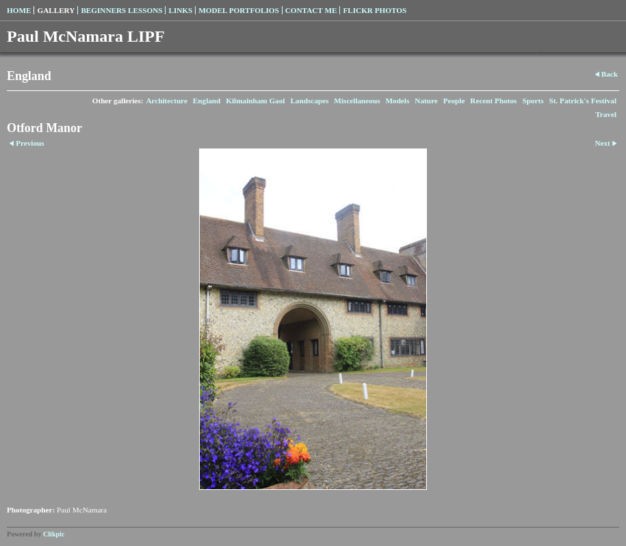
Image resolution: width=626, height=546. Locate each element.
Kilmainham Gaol (255, 100)
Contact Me (311, 10)
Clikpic (53, 534)
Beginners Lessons (121, 10)
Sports (532, 100)
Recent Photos (493, 100)
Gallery (56, 10)
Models (397, 100)
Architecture (166, 100)
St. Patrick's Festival (583, 100)
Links (180, 10)
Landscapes (309, 100)
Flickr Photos (374, 10)
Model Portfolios (238, 10)
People (454, 100)
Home (19, 10)
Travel (605, 114)
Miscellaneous (357, 100)
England (206, 100)
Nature (426, 100)
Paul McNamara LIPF (86, 36)
